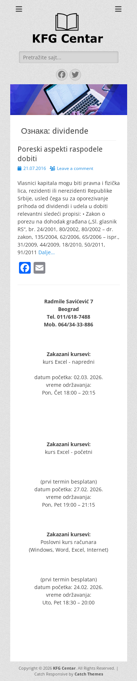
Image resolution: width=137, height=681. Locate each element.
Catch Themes (89, 674)
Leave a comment (75, 168)
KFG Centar (64, 668)
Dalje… (46, 252)
